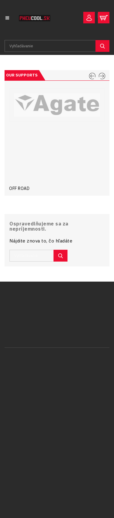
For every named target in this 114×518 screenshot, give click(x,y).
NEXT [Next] (102, 76)
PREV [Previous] (92, 76)
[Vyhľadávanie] (57, 46)
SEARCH (102, 46)
